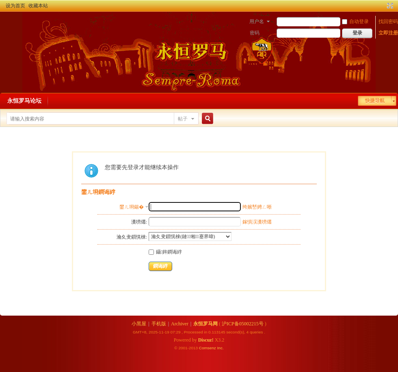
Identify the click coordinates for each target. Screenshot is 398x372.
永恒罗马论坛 (24, 101)
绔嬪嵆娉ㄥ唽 (257, 207)
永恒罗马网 (205, 324)
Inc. (220, 348)
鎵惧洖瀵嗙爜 (257, 222)
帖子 (183, 119)
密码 (255, 33)
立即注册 (388, 33)
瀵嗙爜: (139, 222)
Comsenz (208, 348)
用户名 (256, 21)
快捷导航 (375, 100)
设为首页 (15, 6)
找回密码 (388, 21)
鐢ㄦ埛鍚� (131, 207)
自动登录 (355, 21)
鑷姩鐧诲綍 (165, 252)
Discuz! (206, 340)
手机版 (158, 324)
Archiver (179, 324)
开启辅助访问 (383, 5)
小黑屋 (139, 324)
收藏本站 (38, 6)
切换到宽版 (389, 5)
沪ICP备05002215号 (243, 324)
